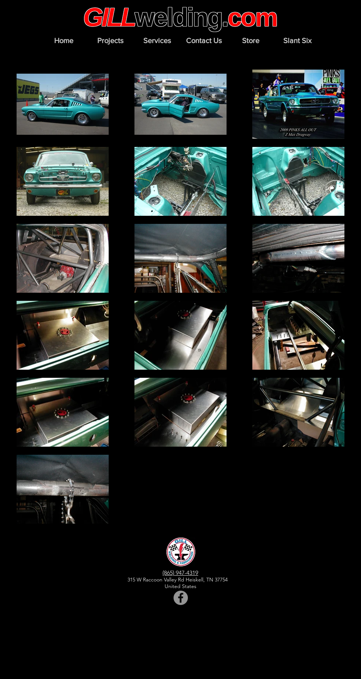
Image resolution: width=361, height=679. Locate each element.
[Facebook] (181, 598)
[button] (110, 40)
